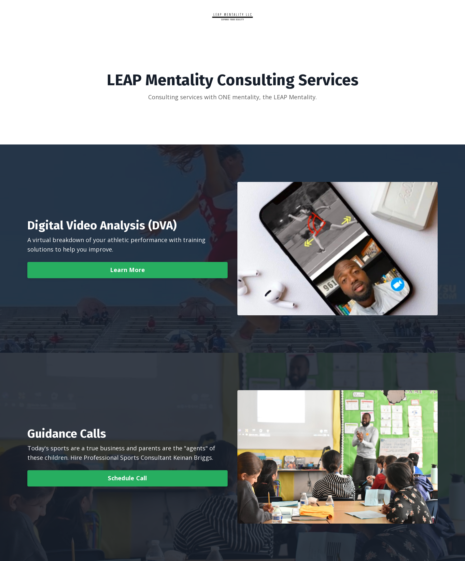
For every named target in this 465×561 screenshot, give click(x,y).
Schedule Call (127, 478)
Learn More (127, 270)
